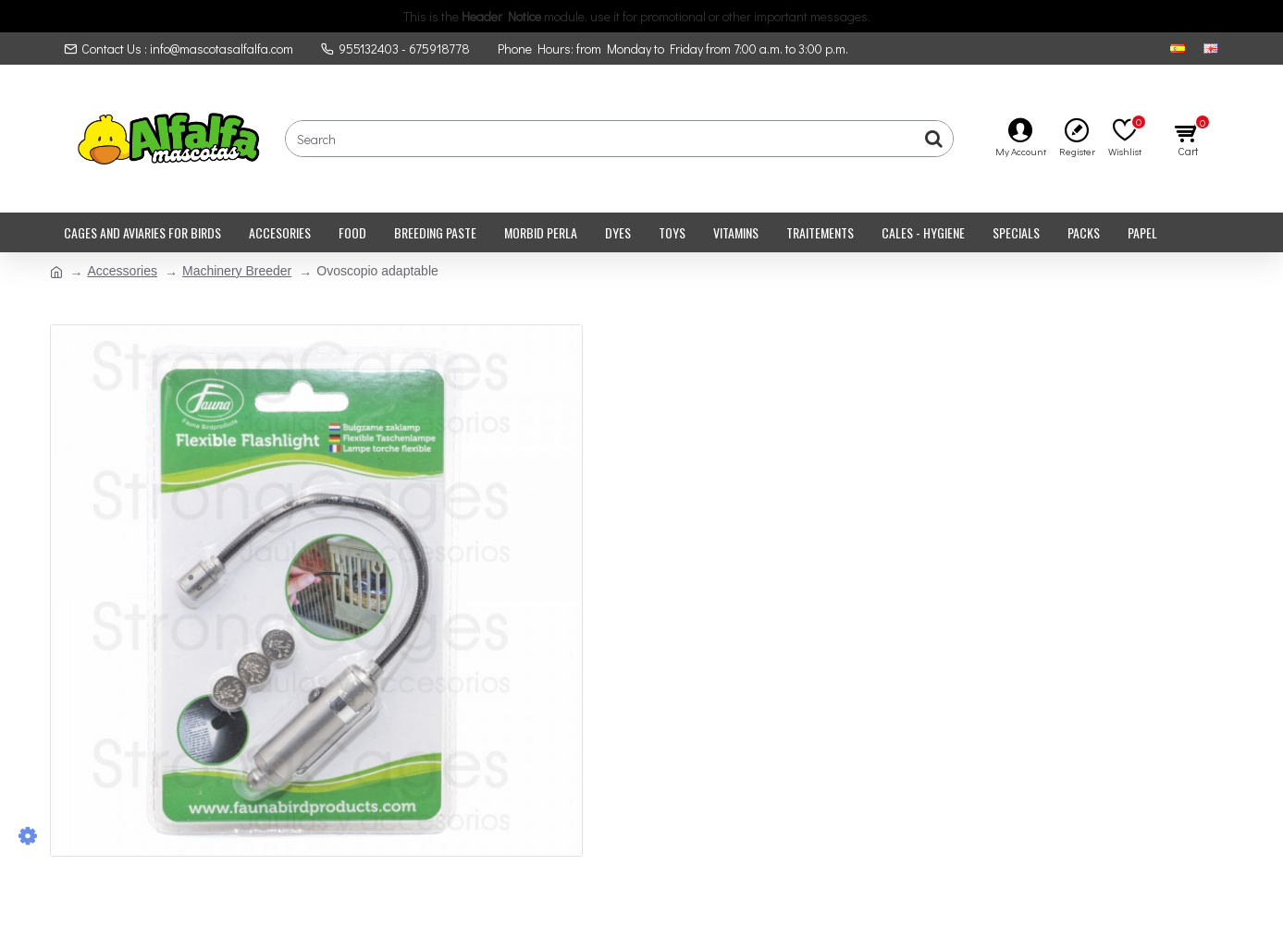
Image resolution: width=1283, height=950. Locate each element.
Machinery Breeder (236, 270)
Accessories (122, 270)
